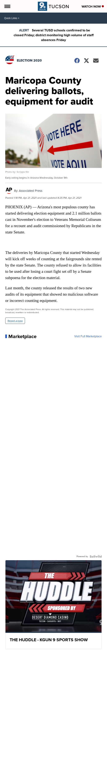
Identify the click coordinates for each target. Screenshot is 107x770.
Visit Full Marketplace (88, 336)
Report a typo (15, 321)
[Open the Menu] (7, 6)
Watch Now (93, 6)
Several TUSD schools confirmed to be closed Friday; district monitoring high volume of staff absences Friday (54, 35)
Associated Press (30, 190)
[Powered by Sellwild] (96, 556)
